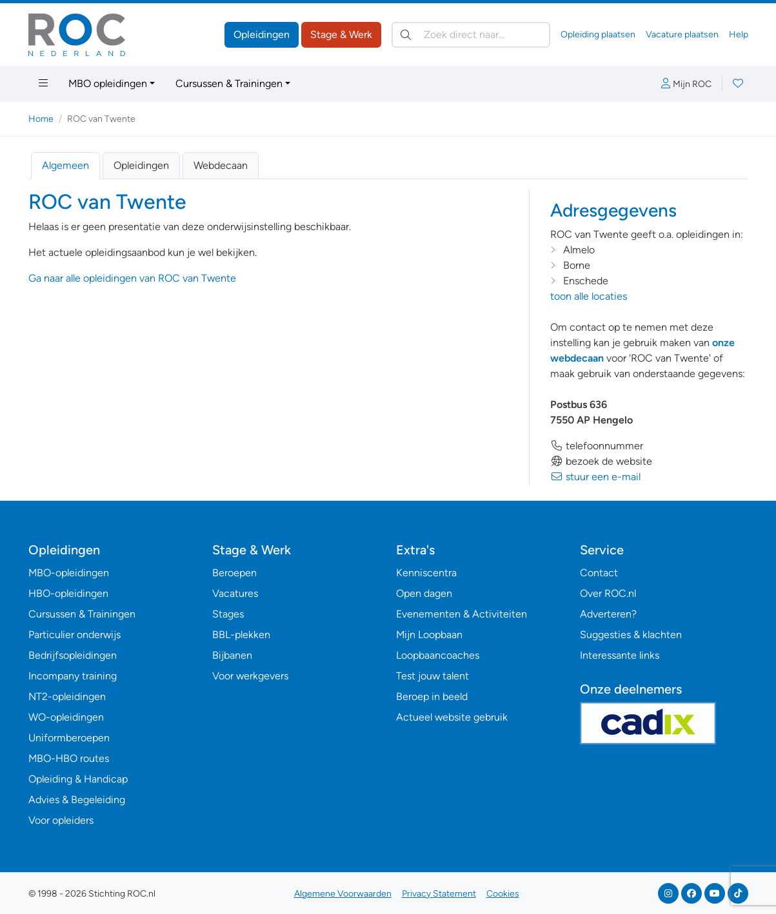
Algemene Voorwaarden (343, 893)
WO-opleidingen (66, 717)
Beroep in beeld (432, 696)
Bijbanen (232, 655)
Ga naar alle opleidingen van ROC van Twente (132, 278)
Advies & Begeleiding (76, 799)
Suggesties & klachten (631, 634)
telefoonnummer (596, 446)
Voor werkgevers (250, 676)
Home (41, 118)
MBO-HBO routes (68, 758)
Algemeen (65, 165)
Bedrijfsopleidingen (72, 655)
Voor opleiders (61, 820)
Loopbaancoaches (437, 655)
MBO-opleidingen (68, 573)
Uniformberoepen (69, 738)
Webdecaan (221, 165)
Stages (228, 614)
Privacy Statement (439, 893)
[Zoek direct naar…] (471, 35)
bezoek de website (601, 461)
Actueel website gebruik (452, 717)
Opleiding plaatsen (598, 34)
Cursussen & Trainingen (229, 83)
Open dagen (424, 593)
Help (738, 34)
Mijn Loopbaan (429, 634)
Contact (599, 573)
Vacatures (235, 593)
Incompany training (72, 676)
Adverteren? (608, 614)
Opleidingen (262, 34)
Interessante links (619, 655)
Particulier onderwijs (74, 634)
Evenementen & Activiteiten (461, 614)
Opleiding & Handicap (78, 779)
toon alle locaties (588, 296)
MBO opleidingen (107, 83)
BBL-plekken (241, 634)
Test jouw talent (432, 676)
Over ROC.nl (608, 593)
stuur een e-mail (595, 477)
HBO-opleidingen (68, 593)
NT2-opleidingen (67, 696)
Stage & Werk (341, 34)
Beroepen (234, 573)
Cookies (502, 893)
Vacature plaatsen (682, 34)
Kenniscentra (426, 573)
